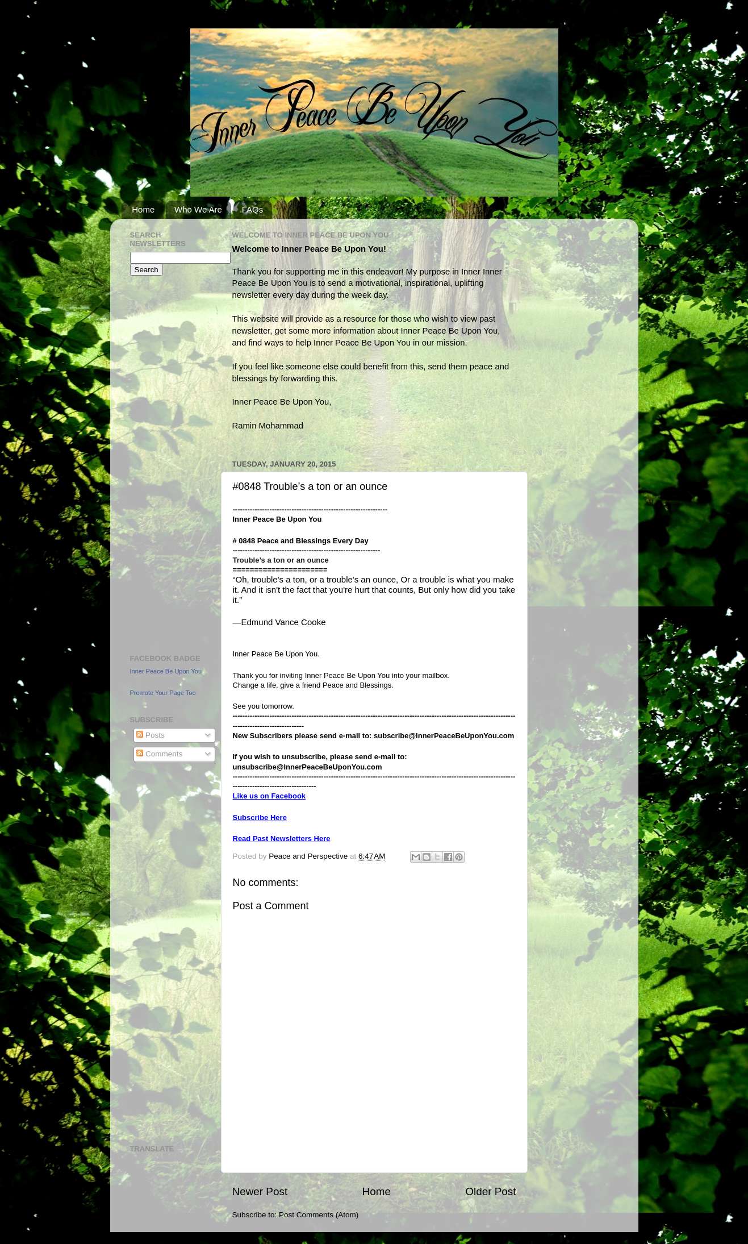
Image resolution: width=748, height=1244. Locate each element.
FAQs (253, 209)
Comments (159, 754)
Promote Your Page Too (163, 692)
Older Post (490, 1191)
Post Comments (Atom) (318, 1214)
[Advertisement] (164, 463)
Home (143, 209)
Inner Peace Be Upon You (166, 671)
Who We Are (198, 209)
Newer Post (260, 1191)
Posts (150, 735)
